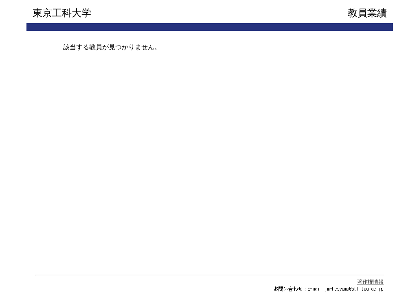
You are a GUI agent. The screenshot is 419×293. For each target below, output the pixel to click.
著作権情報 (370, 282)
